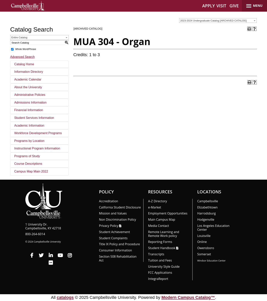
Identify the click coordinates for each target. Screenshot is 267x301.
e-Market (154, 207)
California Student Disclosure (120, 207)
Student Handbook (161, 248)
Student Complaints (113, 238)
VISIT (221, 6)
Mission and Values (113, 213)
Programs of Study (27, 156)
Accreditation (108, 201)
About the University (28, 87)
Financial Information (28, 110)
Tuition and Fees (160, 260)
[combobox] (218, 20)
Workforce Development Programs (38, 133)
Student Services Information (34, 117)
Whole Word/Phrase (25, 49)
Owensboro (205, 248)
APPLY (208, 6)
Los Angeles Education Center (213, 228)
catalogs (65, 297)
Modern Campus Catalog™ (188, 297)
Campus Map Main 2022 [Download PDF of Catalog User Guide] (31, 171)
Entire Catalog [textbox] (19, 37)
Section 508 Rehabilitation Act (118, 258)
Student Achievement (114, 232)
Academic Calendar (27, 79)
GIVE (234, 6)
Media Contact (158, 226)
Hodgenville (205, 219)
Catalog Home (24, 64)
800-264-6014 (35, 234)
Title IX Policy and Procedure (119, 244)
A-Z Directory (157, 201)
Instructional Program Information (37, 148)
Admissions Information (30, 102)
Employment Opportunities (168, 213)
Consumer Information (115, 250)
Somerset (204, 254)
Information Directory (28, 71)
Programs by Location (29, 140)
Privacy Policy (108, 226)
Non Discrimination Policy (117, 219)
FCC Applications (160, 272)
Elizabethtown (207, 207)
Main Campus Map (161, 219)
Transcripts (156, 254)
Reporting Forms (160, 242)
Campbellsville (207, 201)
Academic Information (29, 125)
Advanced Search (22, 56)
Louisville (204, 236)
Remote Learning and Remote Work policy (163, 234)
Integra (158, 279)
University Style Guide (164, 266)
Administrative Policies (29, 94)
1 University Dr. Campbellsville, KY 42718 (43, 226)
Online (202, 242)
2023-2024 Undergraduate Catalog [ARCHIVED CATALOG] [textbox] (213, 20)
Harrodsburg (206, 213)
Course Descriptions (28, 163)
